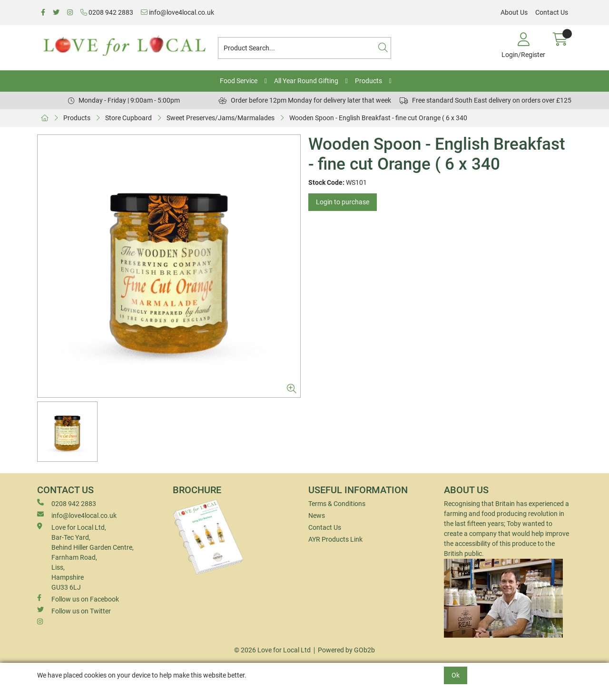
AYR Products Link (335, 539)
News (316, 515)
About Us (514, 12)
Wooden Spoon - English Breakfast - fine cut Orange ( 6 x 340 (378, 118)
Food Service (238, 81)
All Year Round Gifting (306, 81)
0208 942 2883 (106, 12)
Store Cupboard (128, 118)
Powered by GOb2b (346, 650)
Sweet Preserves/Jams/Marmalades (221, 118)
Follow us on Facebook (78, 598)
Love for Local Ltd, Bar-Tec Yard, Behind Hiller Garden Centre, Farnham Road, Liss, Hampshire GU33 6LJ (85, 557)
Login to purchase (342, 202)
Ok (456, 675)
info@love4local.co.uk (177, 12)
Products (368, 81)
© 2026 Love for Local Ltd (272, 650)
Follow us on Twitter (74, 610)
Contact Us (551, 12)
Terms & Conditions (336, 503)
